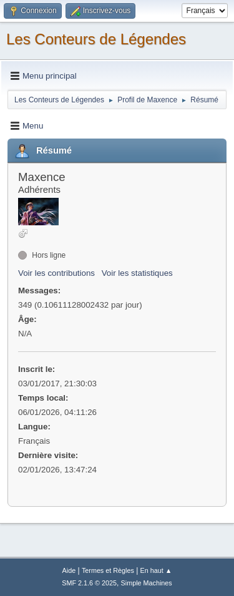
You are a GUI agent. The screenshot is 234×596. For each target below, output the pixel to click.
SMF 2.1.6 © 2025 (89, 583)
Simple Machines (146, 583)
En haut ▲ (156, 570)
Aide (69, 570)
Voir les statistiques (137, 273)
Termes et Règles (108, 570)
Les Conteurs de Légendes (96, 39)
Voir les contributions (56, 273)
